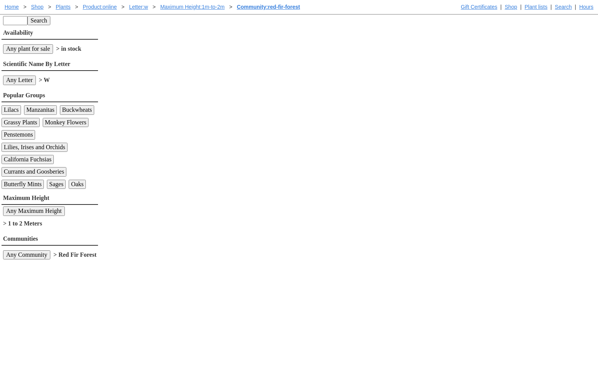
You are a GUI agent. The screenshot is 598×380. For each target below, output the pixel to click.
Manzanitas (40, 109)
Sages (56, 184)
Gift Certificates (479, 7)
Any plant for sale (28, 48)
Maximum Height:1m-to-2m (192, 7)
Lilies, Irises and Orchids (34, 147)
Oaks (77, 184)
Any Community (26, 254)
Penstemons (18, 134)
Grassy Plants (20, 122)
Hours (586, 7)
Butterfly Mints (23, 184)
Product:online (100, 7)
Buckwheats (77, 109)
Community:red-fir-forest (268, 7)
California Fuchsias (27, 159)
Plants (63, 7)
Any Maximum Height (34, 211)
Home (12, 7)
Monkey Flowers (66, 122)
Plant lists (536, 7)
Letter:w (138, 7)
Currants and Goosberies (34, 171)
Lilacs (11, 109)
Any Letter (19, 80)
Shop (511, 7)
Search (563, 7)
